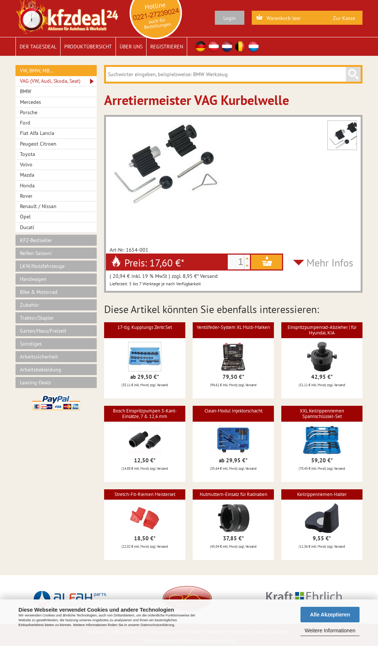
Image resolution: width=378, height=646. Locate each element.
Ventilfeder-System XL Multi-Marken (233, 327)
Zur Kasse (344, 18)
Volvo (26, 164)
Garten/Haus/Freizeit (43, 330)
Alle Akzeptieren (330, 615)
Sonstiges (31, 343)
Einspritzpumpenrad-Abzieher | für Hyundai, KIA (322, 330)
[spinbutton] (236, 262)
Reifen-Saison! (36, 253)
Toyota (27, 154)
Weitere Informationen (330, 630)
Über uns (131, 46)
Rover (26, 196)
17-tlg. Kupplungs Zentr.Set (144, 327)
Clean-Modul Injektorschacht (233, 411)
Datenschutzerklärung (157, 625)
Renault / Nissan (38, 206)
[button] (247, 258)
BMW (25, 91)
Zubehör (29, 305)
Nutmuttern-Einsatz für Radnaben (233, 494)
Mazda (27, 174)
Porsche (28, 112)
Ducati (27, 227)
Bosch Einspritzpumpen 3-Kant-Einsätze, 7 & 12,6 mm (145, 413)
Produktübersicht (88, 46)
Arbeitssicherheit (39, 356)
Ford (25, 122)
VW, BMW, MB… (37, 70)
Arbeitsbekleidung (40, 369)
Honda (27, 185)
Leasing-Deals (35, 382)
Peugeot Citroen (38, 143)
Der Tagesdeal (38, 46)
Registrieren (166, 46)
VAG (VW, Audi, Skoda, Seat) (50, 81)
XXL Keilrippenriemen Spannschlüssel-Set (322, 413)
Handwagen (33, 279)
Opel (25, 216)
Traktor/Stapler (37, 317)
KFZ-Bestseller (36, 240)
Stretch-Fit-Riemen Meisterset (144, 494)
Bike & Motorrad (39, 292)
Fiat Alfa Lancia (37, 133)
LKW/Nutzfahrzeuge (42, 266)
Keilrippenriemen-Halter (322, 494)
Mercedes (30, 102)
